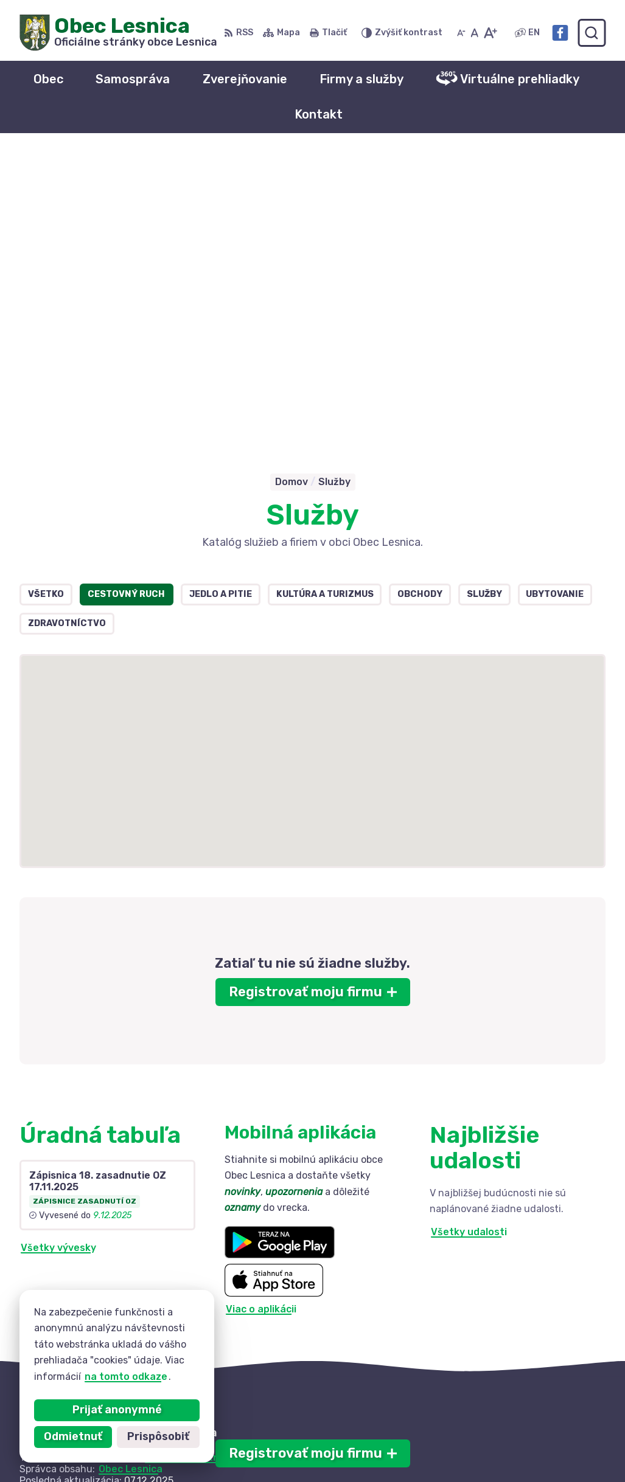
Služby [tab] (484, 300)
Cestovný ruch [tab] (126, 300)
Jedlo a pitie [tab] (220, 300)
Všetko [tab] (46, 300)
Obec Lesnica (130, 1175)
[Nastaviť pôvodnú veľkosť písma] (474, 33)
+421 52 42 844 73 (504, 1428)
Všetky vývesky (58, 954)
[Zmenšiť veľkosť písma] (461, 33)
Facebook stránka (503, 1455)
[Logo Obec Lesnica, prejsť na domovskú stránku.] (118, 33)
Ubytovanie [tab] (555, 300)
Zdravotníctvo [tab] (67, 330)
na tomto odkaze (126, 1376)
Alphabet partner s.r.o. (199, 1164)
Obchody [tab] (419, 300)
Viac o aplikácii (261, 1016)
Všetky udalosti (469, 939)
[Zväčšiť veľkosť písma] (490, 33)
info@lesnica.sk (496, 1441)
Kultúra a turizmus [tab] (325, 300)
